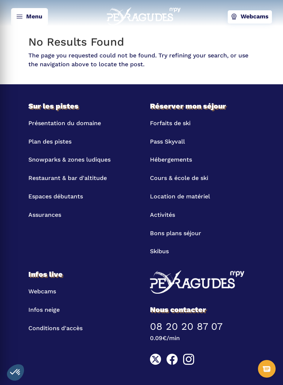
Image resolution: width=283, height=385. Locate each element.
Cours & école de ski (179, 177)
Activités (162, 214)
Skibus (159, 251)
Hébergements (171, 159)
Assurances (44, 214)
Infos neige (44, 309)
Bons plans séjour (175, 233)
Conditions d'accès (55, 328)
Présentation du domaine (64, 123)
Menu (29, 17)
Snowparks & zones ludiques (69, 159)
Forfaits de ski (170, 123)
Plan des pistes (49, 141)
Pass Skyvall (167, 141)
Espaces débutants (55, 196)
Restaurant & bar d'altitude (67, 177)
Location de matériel (180, 196)
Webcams (250, 17)
